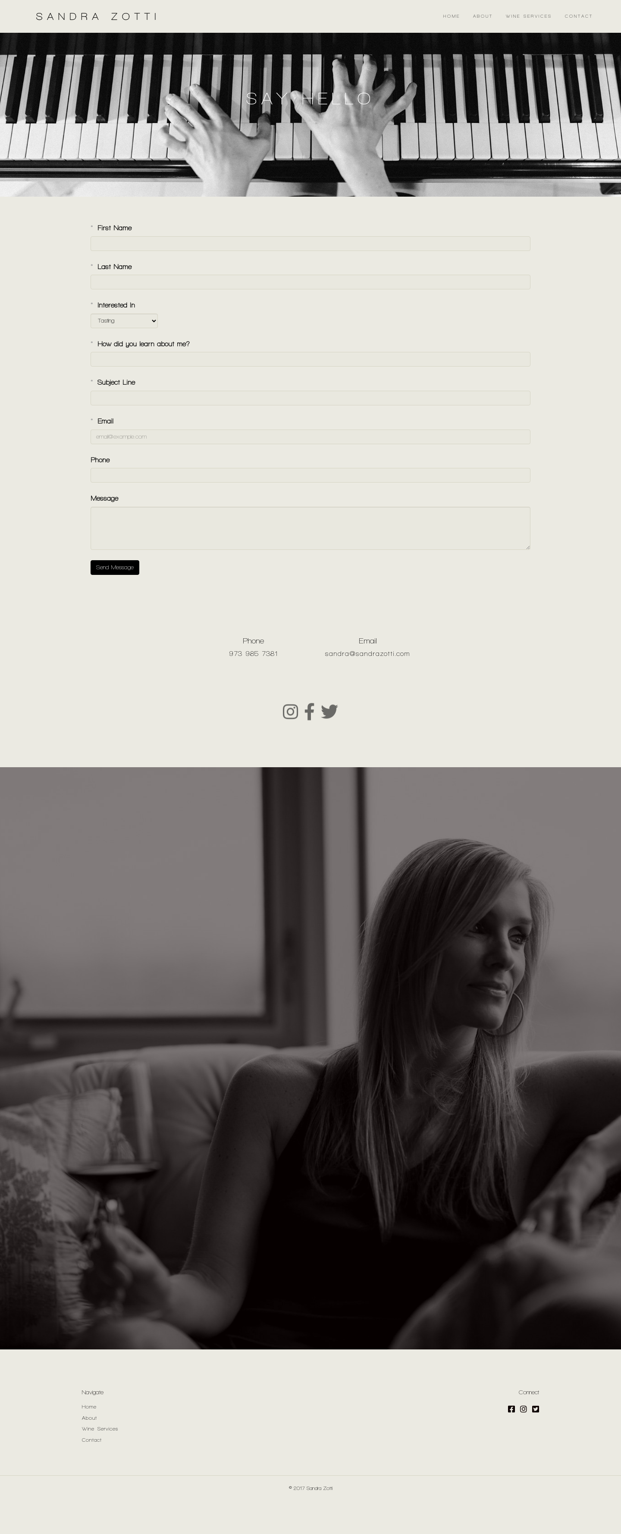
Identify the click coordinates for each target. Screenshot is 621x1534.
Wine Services (529, 16)
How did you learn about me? (140, 376)
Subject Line (113, 415)
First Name (111, 260)
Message (104, 531)
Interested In (113, 338)
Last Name (111, 299)
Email (102, 454)
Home (451, 16)
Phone (100, 492)
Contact (579, 16)
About (483, 16)
